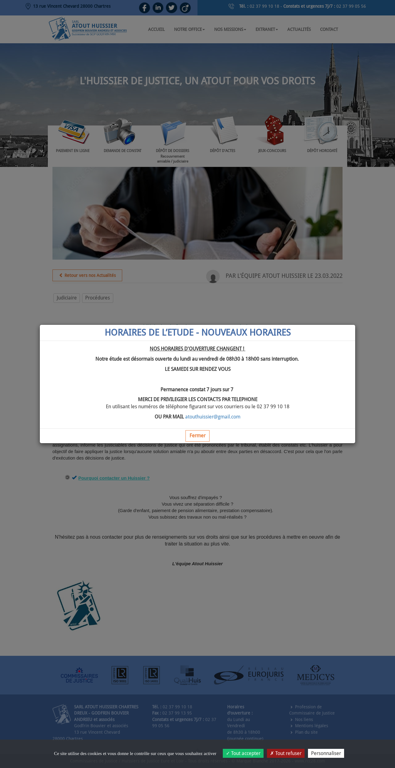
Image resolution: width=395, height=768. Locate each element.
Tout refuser (285, 753)
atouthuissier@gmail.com (212, 417)
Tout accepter (243, 753)
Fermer (197, 436)
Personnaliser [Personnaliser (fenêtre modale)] (326, 753)
